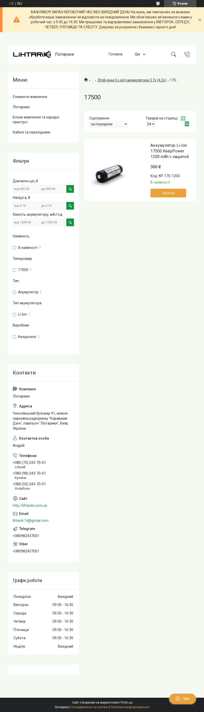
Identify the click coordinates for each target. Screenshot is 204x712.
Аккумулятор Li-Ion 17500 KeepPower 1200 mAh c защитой (169, 151)
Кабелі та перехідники (31, 132)
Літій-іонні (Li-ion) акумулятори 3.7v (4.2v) (131, 80)
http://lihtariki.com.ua (30, 505)
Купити (168, 193)
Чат (182, 698)
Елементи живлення (30, 97)
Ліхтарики (21, 107)
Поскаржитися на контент (89, 707)
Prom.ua (126, 702)
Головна (115, 54)
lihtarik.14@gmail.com (30, 520)
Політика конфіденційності (130, 707)
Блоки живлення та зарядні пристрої (36, 119)
